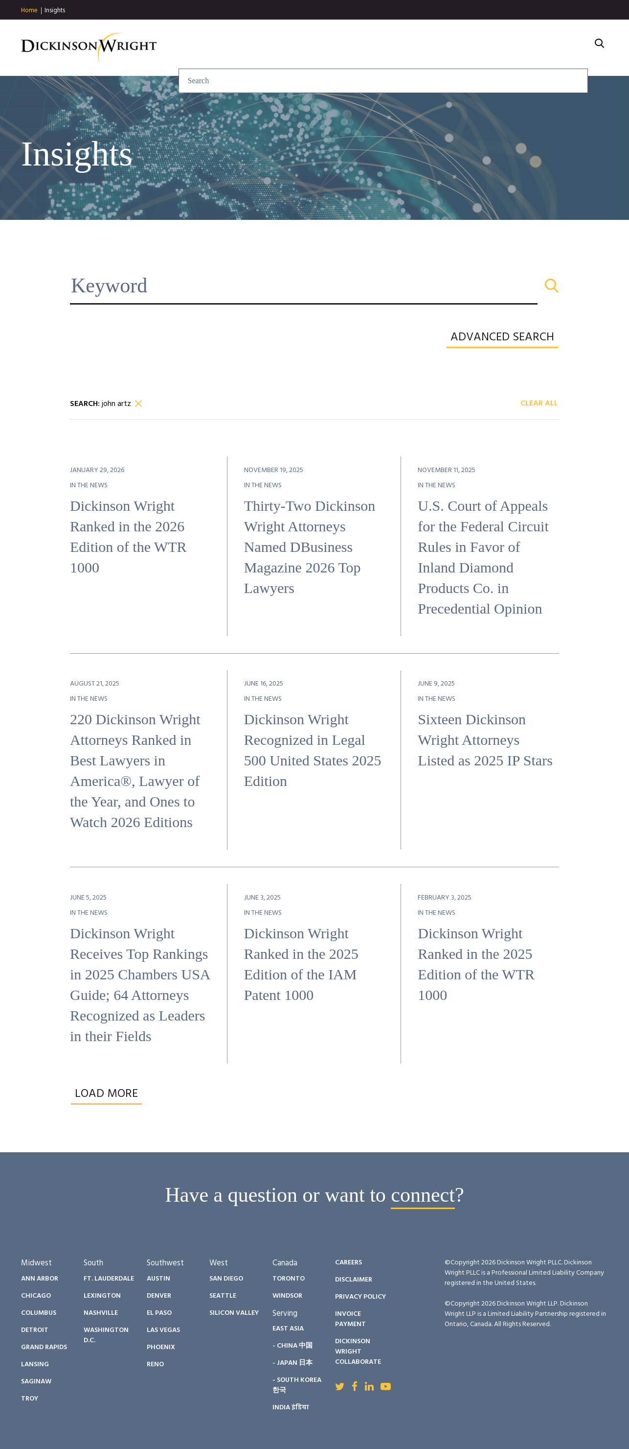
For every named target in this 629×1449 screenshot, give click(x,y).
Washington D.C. (106, 1335)
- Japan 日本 (292, 1363)
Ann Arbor (39, 1279)
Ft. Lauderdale (109, 1279)
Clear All (539, 404)
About (567, 48)
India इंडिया (290, 1407)
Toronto (288, 1279)
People (396, 48)
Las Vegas (163, 1330)
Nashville (101, 1313)
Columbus (38, 1313)
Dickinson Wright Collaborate (358, 1351)
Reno (155, 1364)
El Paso (159, 1313)
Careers (513, 48)
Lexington (102, 1296)
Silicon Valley (234, 1313)
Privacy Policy (360, 1297)
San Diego (226, 1279)
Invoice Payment (350, 1319)
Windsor (287, 1296)
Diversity (453, 48)
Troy (29, 1399)
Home (29, 10)
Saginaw (36, 1382)
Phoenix (161, 1347)
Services (282, 48)
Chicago (36, 1296)
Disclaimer (353, 1280)
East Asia (288, 1329)
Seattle (222, 1296)
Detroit (34, 1330)
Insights (55, 10)
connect (423, 1195)
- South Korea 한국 (296, 1385)
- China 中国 (292, 1346)
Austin (158, 1279)
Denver (159, 1296)
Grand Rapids (44, 1347)
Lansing (35, 1364)
